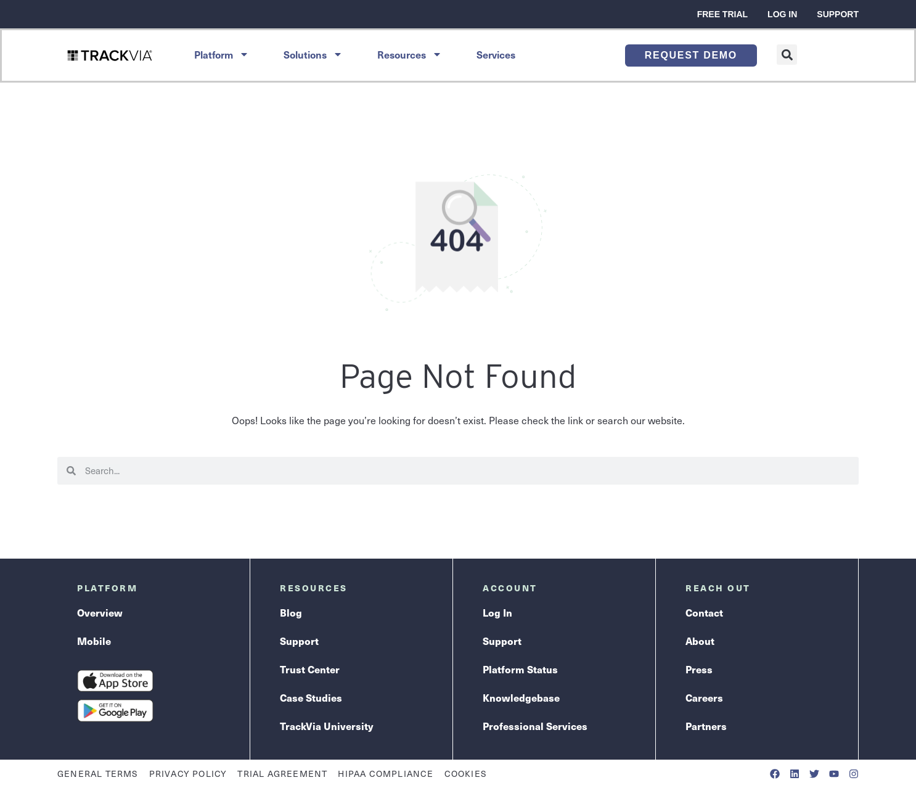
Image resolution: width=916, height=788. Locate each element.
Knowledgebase (521, 697)
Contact (704, 612)
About (699, 640)
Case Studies (311, 697)
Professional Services (535, 725)
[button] (787, 54)
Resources (409, 54)
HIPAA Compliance (385, 773)
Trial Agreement (282, 773)
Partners (706, 725)
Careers (704, 697)
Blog (291, 612)
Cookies (465, 773)
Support (838, 14)
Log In (782, 14)
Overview (100, 612)
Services (495, 54)
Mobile (94, 640)
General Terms (98, 773)
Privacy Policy (188, 773)
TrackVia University (326, 725)
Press (699, 669)
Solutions (313, 54)
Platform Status (520, 669)
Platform (221, 54)
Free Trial (722, 14)
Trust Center (310, 669)
